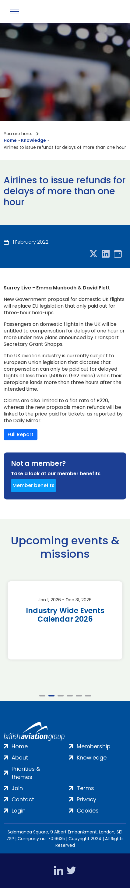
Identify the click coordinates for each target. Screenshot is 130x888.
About (20, 757)
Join (17, 788)
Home (10, 140)
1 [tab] (42, 695)
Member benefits (33, 485)
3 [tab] (61, 695)
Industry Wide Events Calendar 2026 (65, 614)
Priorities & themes (26, 773)
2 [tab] (51, 695)
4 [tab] (70, 695)
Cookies (88, 810)
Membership (94, 746)
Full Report (20, 434)
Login (19, 810)
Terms (85, 788)
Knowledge (33, 140)
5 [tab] (79, 695)
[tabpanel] (65, 620)
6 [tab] (88, 695)
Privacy (86, 799)
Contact (23, 799)
